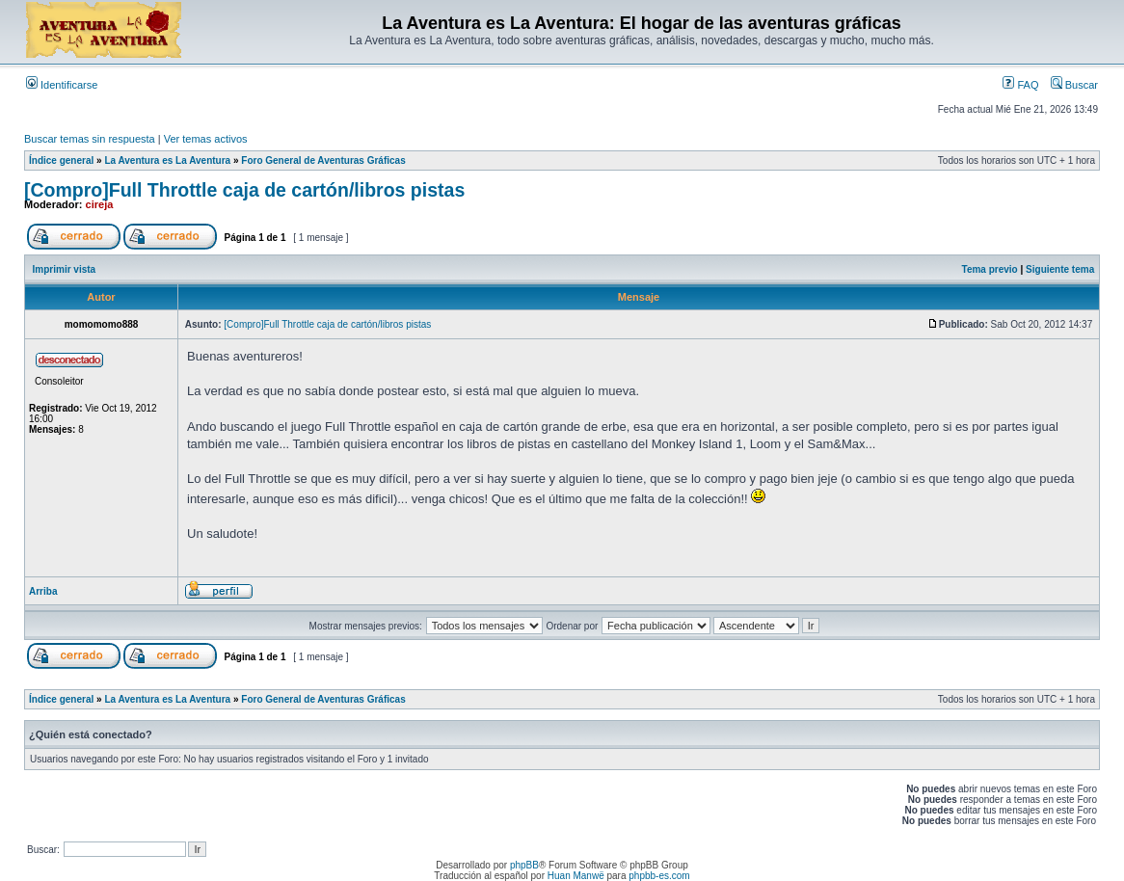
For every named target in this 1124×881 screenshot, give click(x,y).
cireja (100, 204)
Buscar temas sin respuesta (89, 139)
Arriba (43, 591)
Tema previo (990, 269)
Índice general (61, 160)
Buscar (1074, 85)
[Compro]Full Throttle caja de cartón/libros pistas (244, 189)
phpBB (524, 865)
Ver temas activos (206, 139)
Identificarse (61, 85)
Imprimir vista (64, 269)
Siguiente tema (1060, 269)
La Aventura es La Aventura (167, 160)
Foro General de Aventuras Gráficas (323, 160)
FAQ (1020, 85)
